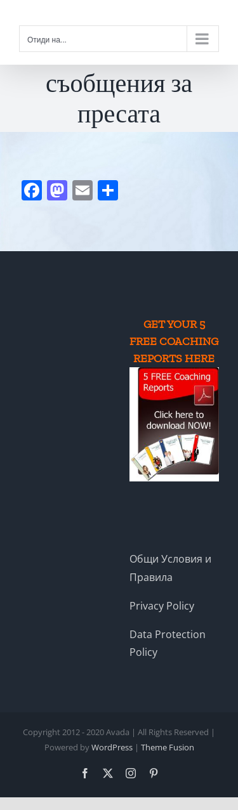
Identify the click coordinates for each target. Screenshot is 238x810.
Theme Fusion (167, 747)
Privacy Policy (161, 606)
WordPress (112, 747)
